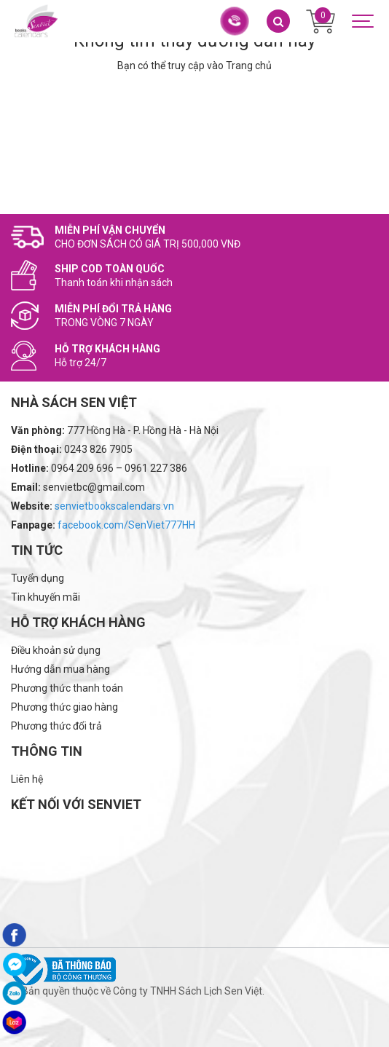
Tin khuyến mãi (45, 597)
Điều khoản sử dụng (56, 650)
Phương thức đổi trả (56, 726)
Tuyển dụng (37, 578)
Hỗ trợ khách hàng (78, 622)
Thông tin (46, 751)
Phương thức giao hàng (64, 707)
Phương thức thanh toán (67, 688)
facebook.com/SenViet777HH (126, 525)
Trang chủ (249, 65)
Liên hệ (27, 779)
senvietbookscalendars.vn (114, 506)
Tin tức (37, 550)
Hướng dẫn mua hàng (60, 669)
